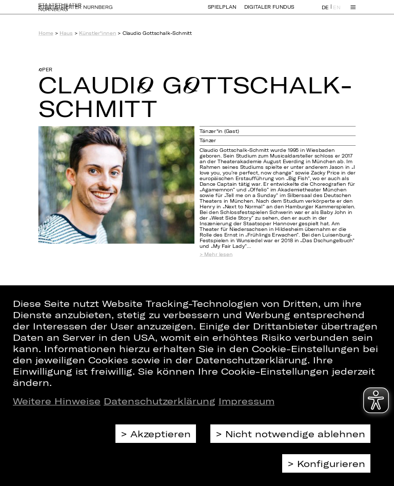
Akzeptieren (160, 433)
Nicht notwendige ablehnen (295, 433)
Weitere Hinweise (57, 400)
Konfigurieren (331, 463)
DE (325, 12)
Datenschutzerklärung (159, 400)
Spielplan (222, 11)
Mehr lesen (218, 254)
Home (45, 33)
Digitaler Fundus (269, 11)
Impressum (246, 400)
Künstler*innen (97, 33)
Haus (66, 33)
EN (336, 12)
